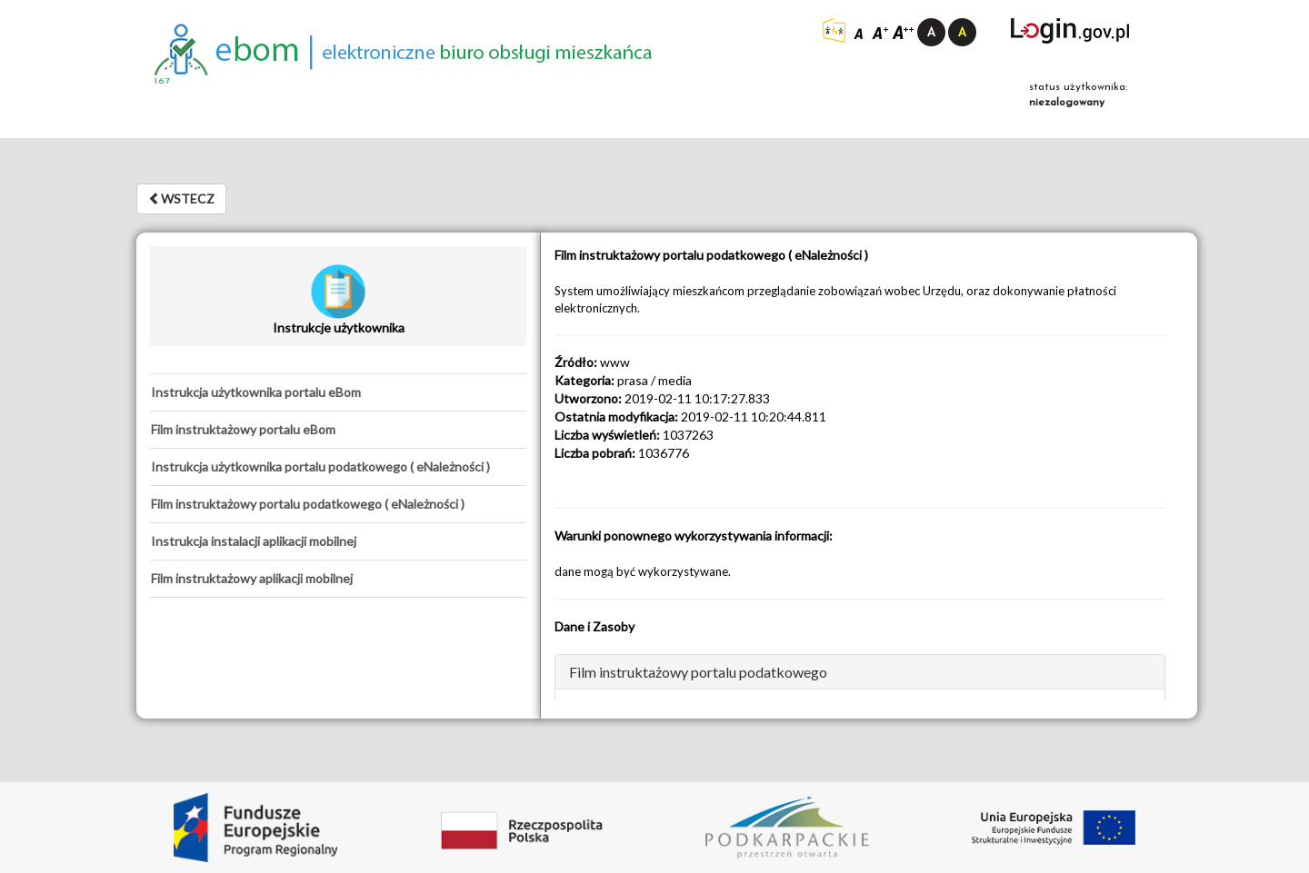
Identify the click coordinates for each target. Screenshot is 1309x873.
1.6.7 (162, 81)
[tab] (338, 392)
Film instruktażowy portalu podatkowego (698, 671)
